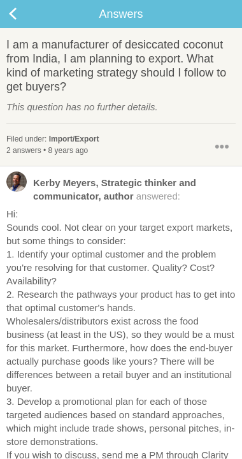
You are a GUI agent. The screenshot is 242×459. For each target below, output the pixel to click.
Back (25, 14)
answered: (101, 188)
